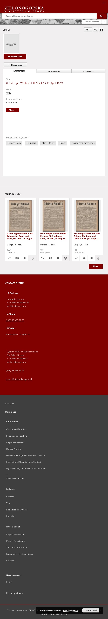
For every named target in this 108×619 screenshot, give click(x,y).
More (95, 266)
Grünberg (31, 143)
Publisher (10, 516)
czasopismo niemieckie (83, 143)
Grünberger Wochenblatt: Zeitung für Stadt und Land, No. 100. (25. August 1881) (20, 236)
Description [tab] (19, 71)
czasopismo (12, 102)
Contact (10, 560)
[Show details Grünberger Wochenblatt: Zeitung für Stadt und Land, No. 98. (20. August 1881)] (98, 258)
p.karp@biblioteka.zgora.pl (19, 379)
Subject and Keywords (17, 509)
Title (8, 503)
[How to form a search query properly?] (104, 22)
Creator (10, 496)
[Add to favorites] (95, 30)
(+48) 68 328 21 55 (15, 320)
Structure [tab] (88, 71)
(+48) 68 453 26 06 (15, 370)
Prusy (63, 143)
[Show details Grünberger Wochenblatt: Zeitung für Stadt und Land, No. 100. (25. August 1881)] (32, 258)
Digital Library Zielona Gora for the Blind (25, 468)
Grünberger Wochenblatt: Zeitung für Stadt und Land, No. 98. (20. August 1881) (87, 236)
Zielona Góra (14, 143)
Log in (9, 581)
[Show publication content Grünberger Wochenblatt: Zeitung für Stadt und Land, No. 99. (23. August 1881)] (58, 258)
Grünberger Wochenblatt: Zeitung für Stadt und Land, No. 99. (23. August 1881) (53, 236)
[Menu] (104, 2)
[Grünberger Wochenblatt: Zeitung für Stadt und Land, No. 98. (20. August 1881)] (87, 216)
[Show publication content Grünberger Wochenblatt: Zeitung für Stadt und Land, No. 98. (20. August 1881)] (91, 258)
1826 (8, 92)
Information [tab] (54, 71)
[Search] (102, 16)
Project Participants (15, 540)
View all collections (15, 478)
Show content (15, 56)
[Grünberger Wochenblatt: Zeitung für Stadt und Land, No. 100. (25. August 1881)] (20, 216)
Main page (10, 411)
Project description (15, 534)
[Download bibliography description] (17, 258)
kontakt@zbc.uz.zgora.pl (18, 334)
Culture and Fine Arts (16, 429)
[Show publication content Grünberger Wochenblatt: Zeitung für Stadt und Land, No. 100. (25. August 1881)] (24, 258)
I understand (91, 610)
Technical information (17, 547)
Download (14, 65)
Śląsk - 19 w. (48, 143)
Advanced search (92, 21)
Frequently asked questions (19, 554)
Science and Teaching (16, 435)
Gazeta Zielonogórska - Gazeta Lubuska (25, 455)
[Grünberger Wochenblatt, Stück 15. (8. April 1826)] (11, 43)
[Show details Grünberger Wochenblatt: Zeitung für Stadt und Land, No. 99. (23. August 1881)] (65, 258)
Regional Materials (15, 442)
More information (70, 610)
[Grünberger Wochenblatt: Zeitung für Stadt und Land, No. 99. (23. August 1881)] (54, 216)
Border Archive (13, 448)
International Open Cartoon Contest (23, 461)
